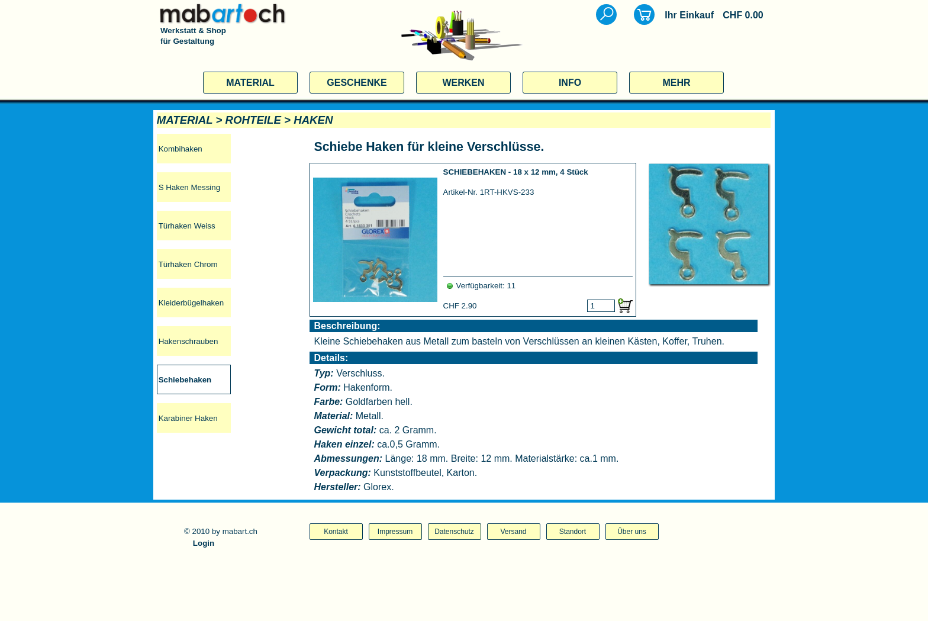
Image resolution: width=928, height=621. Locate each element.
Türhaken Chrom (188, 264)
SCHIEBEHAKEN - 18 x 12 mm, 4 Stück (515, 172)
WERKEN (463, 83)
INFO (570, 83)
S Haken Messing (189, 187)
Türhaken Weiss (187, 225)
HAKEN (313, 120)
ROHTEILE (253, 120)
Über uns (631, 531)
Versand (513, 531)
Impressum (395, 531)
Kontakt (336, 531)
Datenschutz (454, 531)
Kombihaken (180, 148)
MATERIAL (250, 83)
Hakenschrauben (188, 341)
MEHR (676, 83)
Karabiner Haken (188, 418)
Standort (572, 531)
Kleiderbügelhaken (191, 302)
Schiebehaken (185, 379)
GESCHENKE (356, 83)
